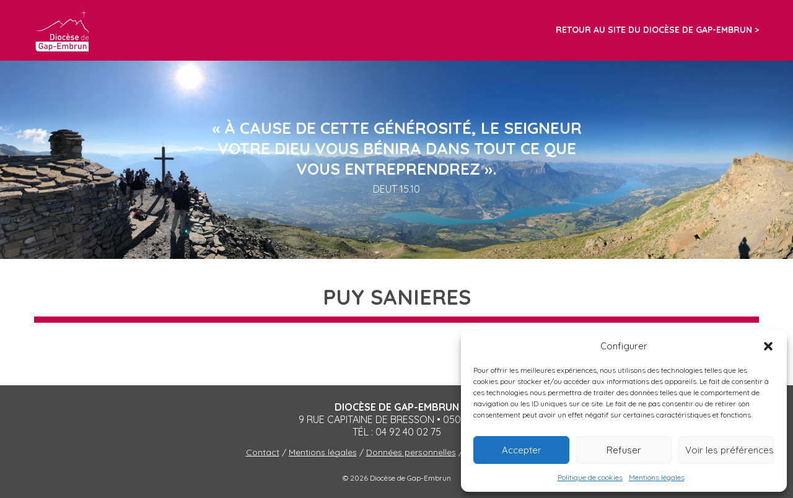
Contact (262, 452)
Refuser (624, 450)
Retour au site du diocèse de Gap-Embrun (654, 29)
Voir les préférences (729, 450)
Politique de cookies (590, 477)
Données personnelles (411, 452)
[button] (768, 346)
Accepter (521, 450)
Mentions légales (657, 477)
